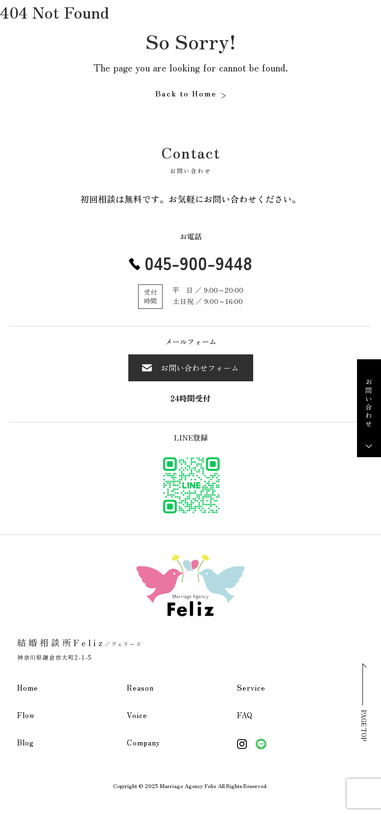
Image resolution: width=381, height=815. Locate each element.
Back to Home (185, 93)
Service (251, 687)
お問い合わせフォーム (190, 367)
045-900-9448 (198, 262)
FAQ (245, 715)
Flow (26, 715)
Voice (137, 715)
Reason (140, 687)
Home (27, 687)
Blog (25, 742)
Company (143, 742)
